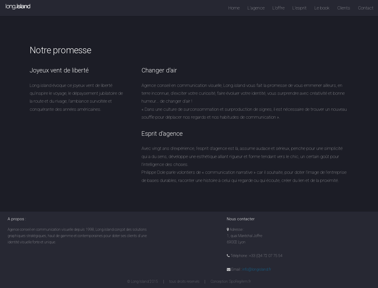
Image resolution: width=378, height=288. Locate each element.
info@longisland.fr (256, 269)
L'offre (278, 8)
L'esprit (299, 8)
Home (234, 8)
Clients (343, 8)
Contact (366, 8)
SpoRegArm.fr (240, 281)
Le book (321, 8)
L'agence (256, 8)
